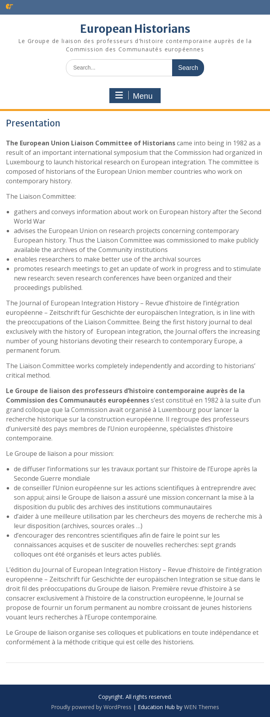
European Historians (135, 29)
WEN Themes (201, 707)
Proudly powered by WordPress (91, 707)
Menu (133, 95)
